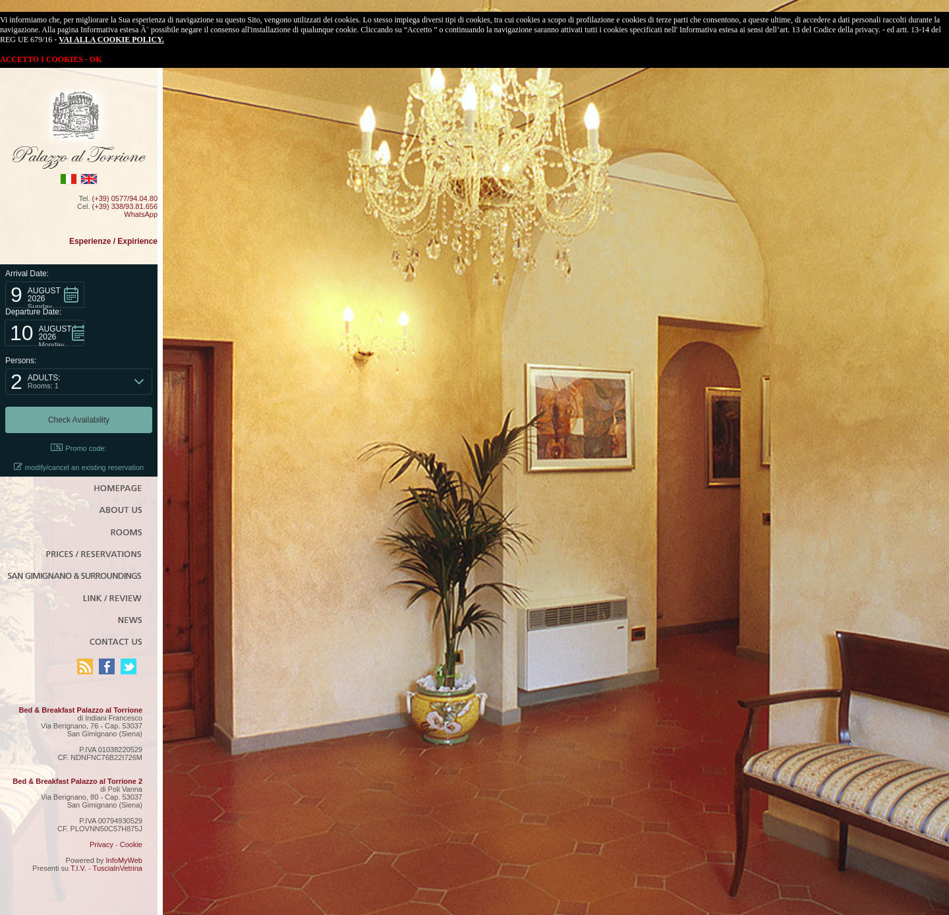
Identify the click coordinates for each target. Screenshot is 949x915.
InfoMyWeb (124, 860)
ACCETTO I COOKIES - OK (50, 59)
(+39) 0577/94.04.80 (125, 198)
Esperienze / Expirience (113, 241)
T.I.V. (78, 868)
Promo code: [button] (78, 448)
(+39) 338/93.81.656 (125, 206)
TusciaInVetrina (117, 868)
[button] (44, 294)
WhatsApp (141, 214)
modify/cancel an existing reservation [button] (79, 467)
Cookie (131, 844)
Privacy (101, 844)
